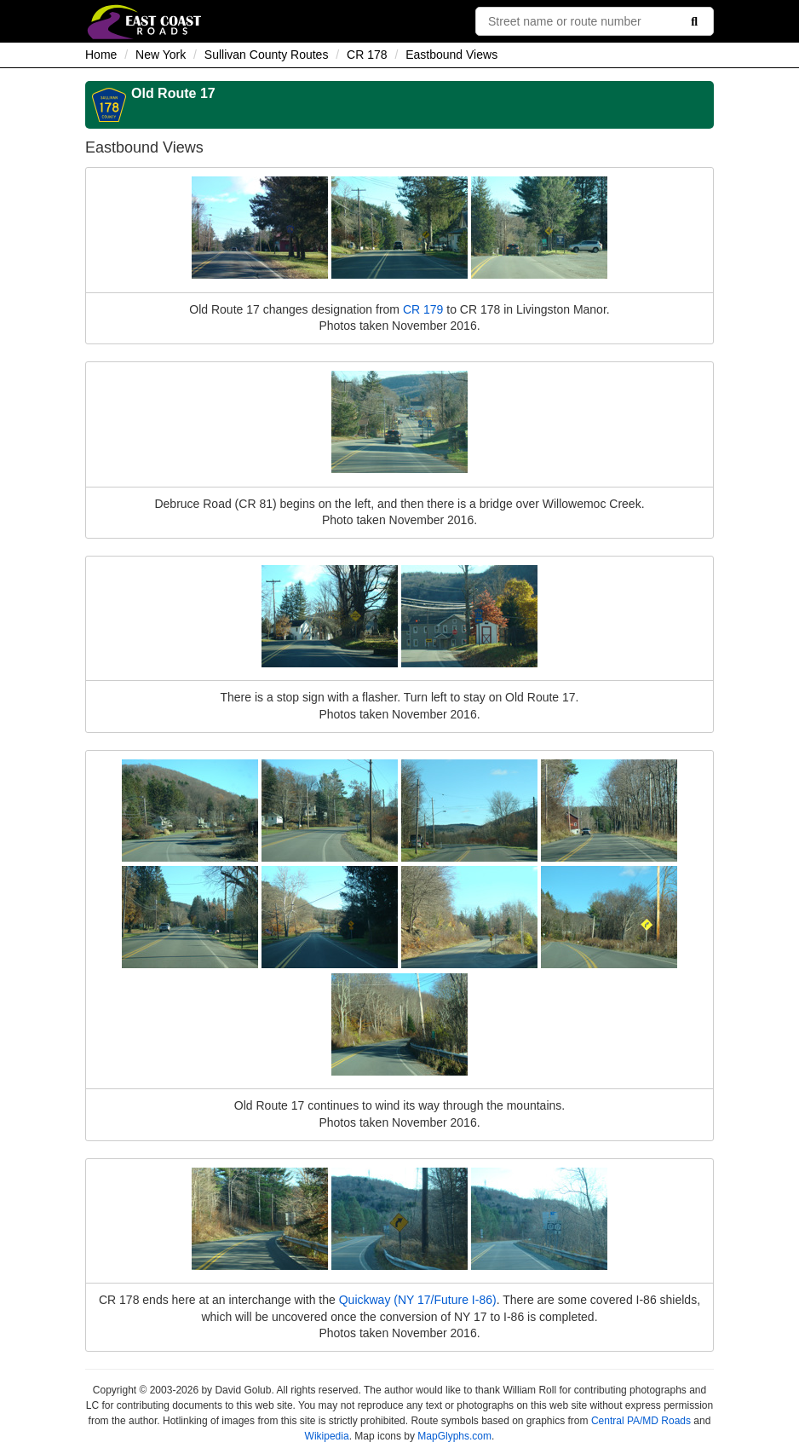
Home (101, 54)
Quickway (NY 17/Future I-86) (418, 1300)
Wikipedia (327, 1436)
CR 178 (367, 54)
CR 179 (423, 309)
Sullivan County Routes (266, 54)
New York (160, 54)
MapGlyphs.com (454, 1436)
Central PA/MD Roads (641, 1421)
